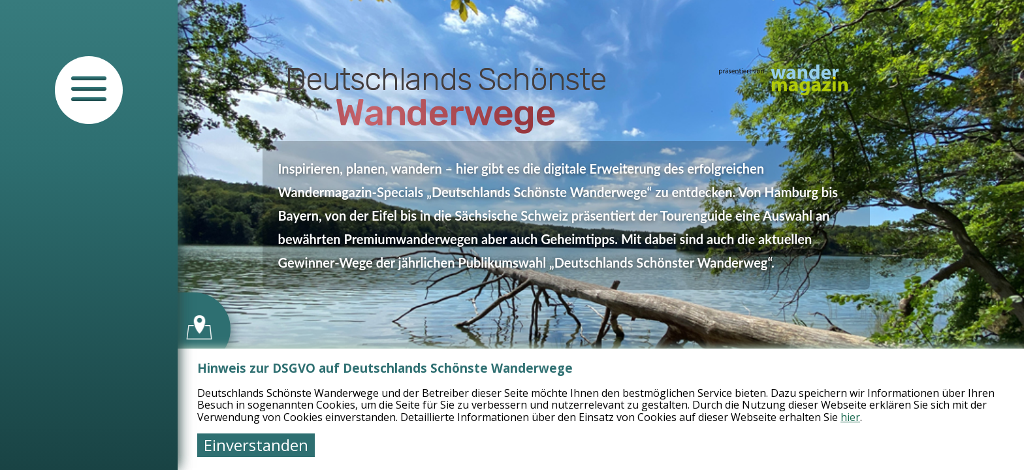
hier (850, 417)
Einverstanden (256, 445)
